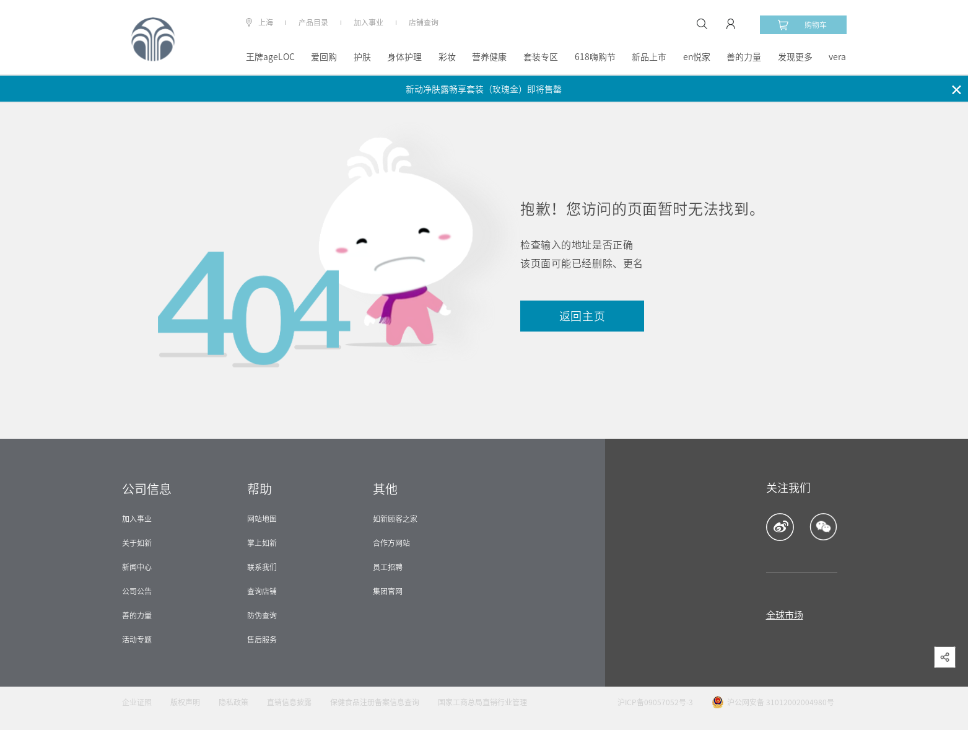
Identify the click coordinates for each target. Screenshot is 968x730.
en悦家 (696, 57)
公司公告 (137, 591)
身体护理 (404, 57)
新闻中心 (137, 567)
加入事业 (368, 22)
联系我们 (262, 567)
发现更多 (795, 57)
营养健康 (489, 57)
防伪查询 (262, 615)
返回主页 (582, 316)
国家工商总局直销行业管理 (482, 702)
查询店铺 (262, 591)
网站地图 (262, 518)
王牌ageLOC (270, 57)
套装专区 (540, 57)
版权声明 (185, 702)
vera (837, 57)
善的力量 (743, 57)
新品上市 (649, 57)
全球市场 (784, 615)
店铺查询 (423, 22)
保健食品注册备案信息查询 (374, 702)
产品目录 (313, 22)
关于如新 (137, 543)
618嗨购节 (595, 57)
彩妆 (447, 57)
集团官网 (388, 591)
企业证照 (137, 702)
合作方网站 (391, 543)
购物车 (802, 24)
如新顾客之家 (395, 518)
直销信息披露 (289, 702)
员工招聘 (388, 567)
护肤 (362, 57)
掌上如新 (262, 543)
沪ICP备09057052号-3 (655, 702)
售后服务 (262, 639)
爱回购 (324, 57)
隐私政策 (233, 702)
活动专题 (137, 639)
